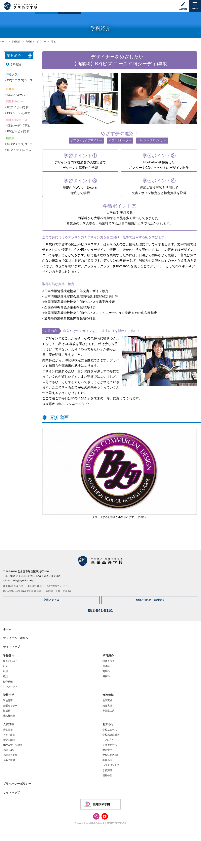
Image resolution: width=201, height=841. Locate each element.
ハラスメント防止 (112, 765)
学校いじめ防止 (111, 755)
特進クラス (109, 661)
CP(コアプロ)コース (20, 80)
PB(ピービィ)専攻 (18, 131)
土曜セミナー (10, 705)
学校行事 (8, 700)
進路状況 (108, 694)
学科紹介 (16, 41)
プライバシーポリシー (17, 638)
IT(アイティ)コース (19, 149)
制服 (5, 671)
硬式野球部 (9, 715)
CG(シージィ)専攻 (18, 113)
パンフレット (10, 686)
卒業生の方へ (110, 745)
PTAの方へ (108, 739)
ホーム (3, 41)
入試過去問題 (10, 755)
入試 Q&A (8, 750)
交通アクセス (51, 599)
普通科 (106, 666)
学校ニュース (110, 729)
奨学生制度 (9, 739)
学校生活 (8, 694)
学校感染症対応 (111, 734)
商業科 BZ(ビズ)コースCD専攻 (41, 41)
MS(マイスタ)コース (20, 144)
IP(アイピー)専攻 (18, 107)
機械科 (106, 676)
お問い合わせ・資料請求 (149, 599)
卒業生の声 (109, 710)
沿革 (5, 666)
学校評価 (107, 770)
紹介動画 (8, 681)
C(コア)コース (16, 94)
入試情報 (8, 724)
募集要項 (8, 729)
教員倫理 (107, 760)
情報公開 (107, 775)
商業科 (106, 671)
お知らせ (108, 724)
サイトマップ (11, 646)
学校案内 (8, 655)
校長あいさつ (10, 661)
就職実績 (107, 705)
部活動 (6, 710)
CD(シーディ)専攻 (18, 125)
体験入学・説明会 (12, 745)
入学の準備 (9, 760)
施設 (5, 676)
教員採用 (107, 750)
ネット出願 (9, 734)
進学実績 (107, 700)
